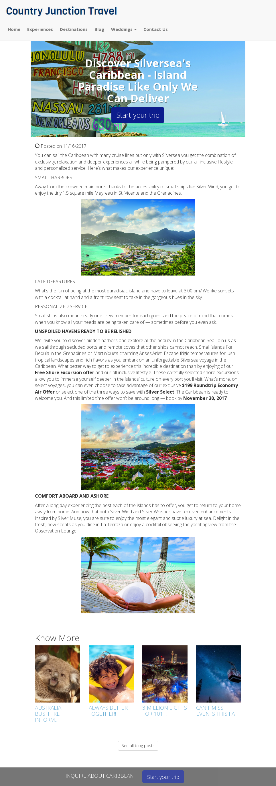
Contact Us (155, 29)
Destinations (74, 29)
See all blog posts (138, 745)
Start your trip (137, 115)
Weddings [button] (124, 29)
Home (14, 29)
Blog (99, 29)
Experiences (40, 29)
